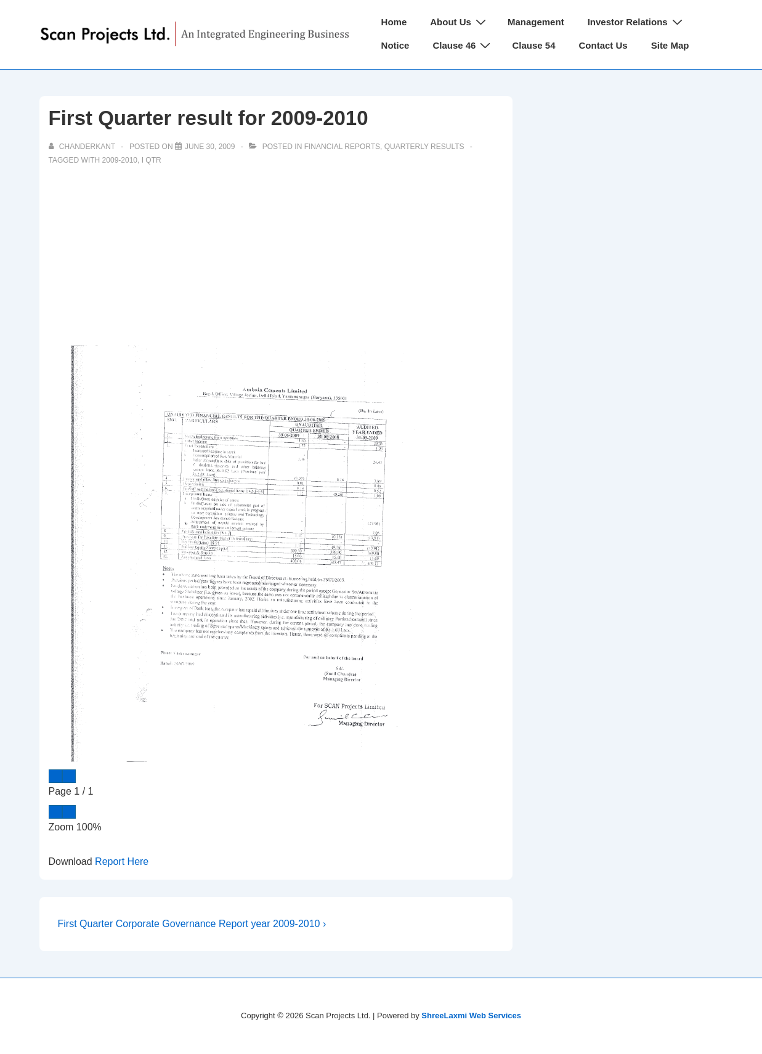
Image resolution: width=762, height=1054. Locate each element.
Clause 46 (462, 45)
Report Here (121, 861)
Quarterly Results (424, 146)
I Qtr (151, 160)
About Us (459, 22)
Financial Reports (342, 146)
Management (536, 22)
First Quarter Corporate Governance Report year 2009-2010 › (192, 923)
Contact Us (603, 45)
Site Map (670, 45)
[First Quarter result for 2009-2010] (210, 146)
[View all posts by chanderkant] (83, 146)
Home (394, 22)
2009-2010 (119, 160)
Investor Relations (637, 22)
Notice (395, 45)
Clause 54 (533, 45)
